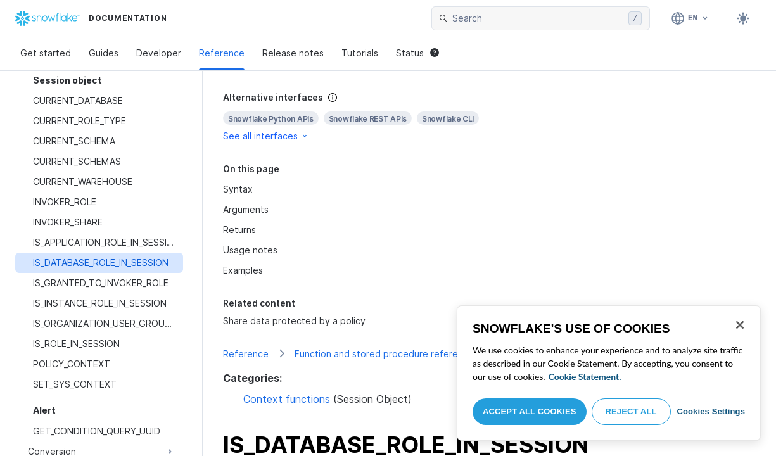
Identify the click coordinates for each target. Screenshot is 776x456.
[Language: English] (690, 18)
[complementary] (489, 116)
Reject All (631, 411)
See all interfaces (266, 135)
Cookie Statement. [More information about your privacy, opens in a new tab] (585, 376)
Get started (45, 53)
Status (417, 53)
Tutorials (359, 53)
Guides (103, 53)
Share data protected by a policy (294, 320)
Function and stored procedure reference (384, 353)
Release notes (293, 53)
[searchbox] (537, 18)
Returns (239, 229)
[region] (609, 373)
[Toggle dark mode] (743, 18)
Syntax (238, 189)
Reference (222, 53)
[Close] (740, 325)
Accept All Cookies (529, 411)
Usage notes (250, 249)
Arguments (246, 209)
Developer (158, 53)
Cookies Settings (711, 411)
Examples (243, 270)
